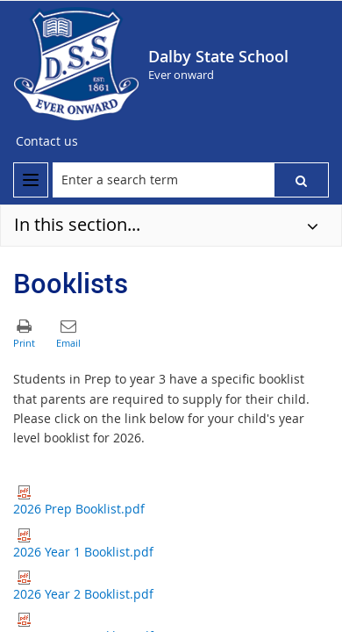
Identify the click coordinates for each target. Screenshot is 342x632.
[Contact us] (47, 141)
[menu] (30, 180)
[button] (301, 180)
